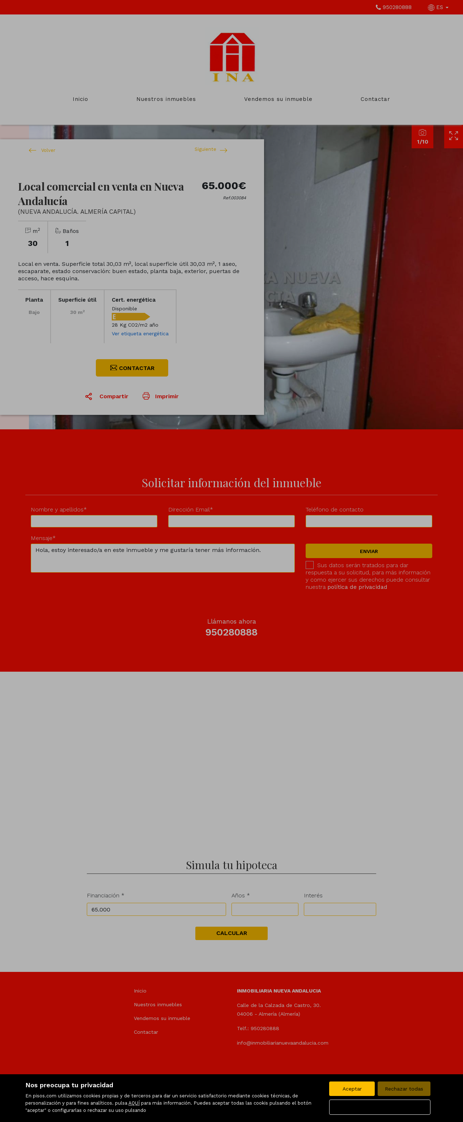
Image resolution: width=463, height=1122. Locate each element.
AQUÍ (134, 1103)
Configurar (380, 1107)
